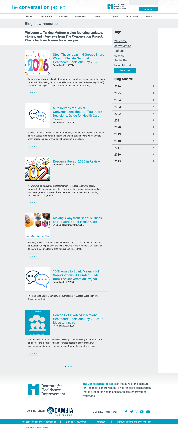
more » (33, 92)
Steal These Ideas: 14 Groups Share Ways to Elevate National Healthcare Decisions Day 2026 (78, 58)
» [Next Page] (71, 366)
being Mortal (122, 65)
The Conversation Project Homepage (39, 422)
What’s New (80, 16)
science (119, 55)
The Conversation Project (38, 7)
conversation (122, 46)
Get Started (46, 16)
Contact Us (102, 422)
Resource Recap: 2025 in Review (76, 161)
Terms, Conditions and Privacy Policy (134, 422)
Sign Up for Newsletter (76, 422)
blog (97, 16)
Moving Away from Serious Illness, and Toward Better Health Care (78, 220)
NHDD (149, 16)
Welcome (120, 41)
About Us (63, 16)
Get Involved (132, 16)
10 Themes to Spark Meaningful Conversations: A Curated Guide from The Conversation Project (76, 275)
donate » (148, 9)
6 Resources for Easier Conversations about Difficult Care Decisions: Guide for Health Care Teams (77, 113)
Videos (114, 16)
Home (29, 16)
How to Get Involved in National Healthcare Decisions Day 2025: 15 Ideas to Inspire (78, 319)
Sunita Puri (121, 60)
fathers (119, 50)
